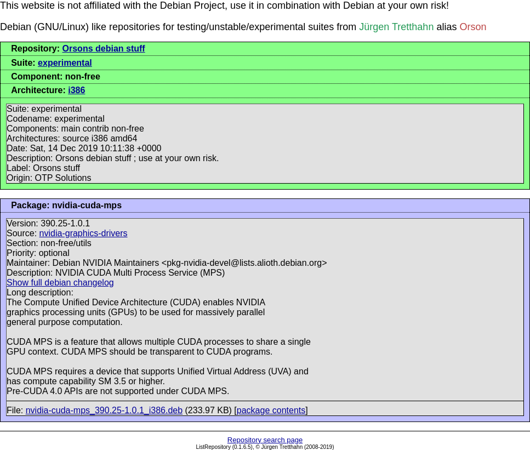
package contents (271, 410)
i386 (76, 90)
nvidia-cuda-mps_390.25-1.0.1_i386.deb (104, 410)
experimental (65, 62)
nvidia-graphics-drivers (83, 233)
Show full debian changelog (60, 282)
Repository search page (265, 440)
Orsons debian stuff (103, 48)
